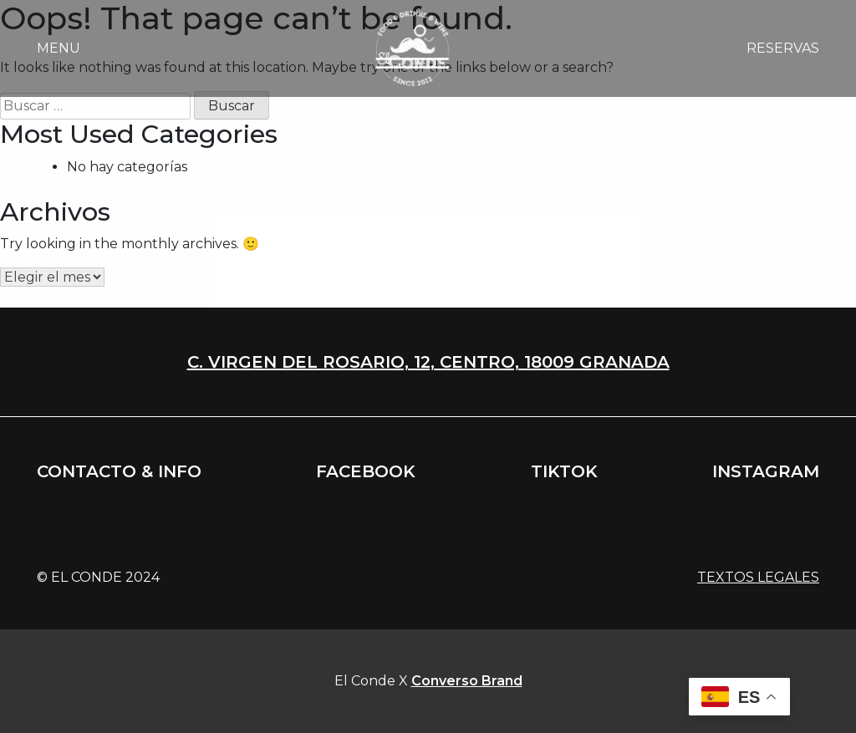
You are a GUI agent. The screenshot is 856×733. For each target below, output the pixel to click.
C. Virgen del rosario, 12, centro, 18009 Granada (428, 362)
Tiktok (564, 471)
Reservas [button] (782, 48)
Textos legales (758, 577)
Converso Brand (466, 681)
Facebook (365, 471)
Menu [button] (58, 48)
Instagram (765, 471)
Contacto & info (119, 471)
